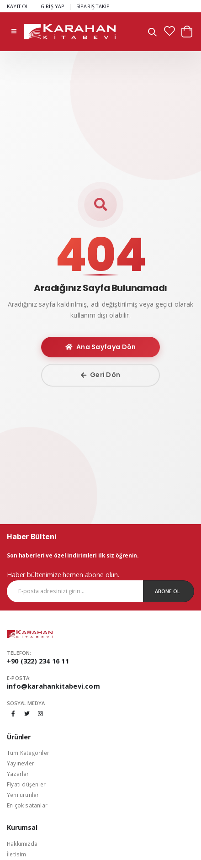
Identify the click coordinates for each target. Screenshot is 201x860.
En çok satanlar (27, 805)
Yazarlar (18, 773)
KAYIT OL (18, 6)
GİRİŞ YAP (53, 6)
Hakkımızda (22, 843)
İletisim (16, 854)
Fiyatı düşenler (26, 784)
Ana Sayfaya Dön (100, 346)
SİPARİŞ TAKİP (93, 6)
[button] (152, 33)
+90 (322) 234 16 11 (38, 661)
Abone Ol (167, 591)
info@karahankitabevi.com (53, 686)
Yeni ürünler (23, 794)
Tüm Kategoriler (28, 752)
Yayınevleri (21, 763)
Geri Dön (101, 374)
